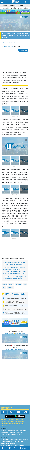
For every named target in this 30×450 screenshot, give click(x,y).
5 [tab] (18, 11)
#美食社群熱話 (23, 439)
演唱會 (5, 5)
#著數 (15, 445)
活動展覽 (3, 420)
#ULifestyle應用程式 (17, 441)
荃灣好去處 (21, 422)
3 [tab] (14, 11)
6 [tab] (19, 11)
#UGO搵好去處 (5, 439)
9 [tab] (17, 13)
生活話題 (9, 42)
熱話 (15, 42)
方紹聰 (5, 284)
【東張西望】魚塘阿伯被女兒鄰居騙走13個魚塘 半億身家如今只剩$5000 (14, 268)
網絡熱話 (10, 287)
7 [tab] (14, 13)
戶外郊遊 (21, 424)
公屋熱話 (13, 8)
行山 (25, 284)
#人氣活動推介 (14, 439)
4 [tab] (16, 11)
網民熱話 (3, 431)
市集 (8, 420)
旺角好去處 (4, 424)
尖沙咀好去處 (19, 420)
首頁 (3, 42)
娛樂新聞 (20, 8)
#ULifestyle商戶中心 (7, 445)
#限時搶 (3, 443)
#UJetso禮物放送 (11, 443)
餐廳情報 (15, 424)
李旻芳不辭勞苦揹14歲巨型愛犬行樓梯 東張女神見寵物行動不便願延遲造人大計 (14, 264)
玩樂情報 (20, 5)
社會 (10, 424)
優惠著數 (12, 5)
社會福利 (3, 426)
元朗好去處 (13, 422)
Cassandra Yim (8, 47)
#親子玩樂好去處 (6, 441)
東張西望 (18, 284)
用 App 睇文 (24, 50)
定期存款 (26, 8)
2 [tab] (13, 11)
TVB (4, 287)
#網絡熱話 (21, 445)
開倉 (12, 420)
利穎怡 (11, 284)
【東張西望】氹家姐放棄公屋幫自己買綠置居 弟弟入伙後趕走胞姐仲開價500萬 (14, 273)
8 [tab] (15, 13)
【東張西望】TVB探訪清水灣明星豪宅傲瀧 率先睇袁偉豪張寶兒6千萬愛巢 (14, 277)
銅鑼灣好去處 (5, 422)
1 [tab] (11, 11)
